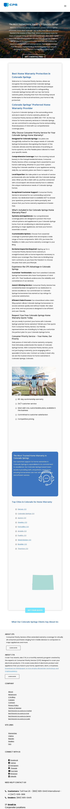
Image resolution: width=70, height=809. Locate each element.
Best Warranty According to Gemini (19, 705)
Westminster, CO (24, 528)
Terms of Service (14, 696)
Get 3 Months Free (34, 45)
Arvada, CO (22, 519)
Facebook (13, 748)
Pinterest (12, 762)
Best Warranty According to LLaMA (19, 707)
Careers (11, 688)
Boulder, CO (22, 532)
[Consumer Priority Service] (10, 5)
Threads (12, 757)
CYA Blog (11, 685)
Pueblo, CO (22, 524)
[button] (65, 6)
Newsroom (12, 683)
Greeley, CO (22, 511)
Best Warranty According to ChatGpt (20, 699)
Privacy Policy (13, 694)
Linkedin (12, 765)
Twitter (12, 751)
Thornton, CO (23, 537)
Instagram (13, 754)
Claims (11, 724)
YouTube (13, 759)
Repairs (11, 727)
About (10, 680)
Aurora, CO (22, 506)
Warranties (12, 722)
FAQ (9, 732)
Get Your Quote (35, 598)
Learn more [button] (13, 636)
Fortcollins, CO (23, 515)
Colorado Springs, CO (26, 502)
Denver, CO (22, 497)
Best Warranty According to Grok (18, 702)
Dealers (11, 730)
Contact (11, 691)
